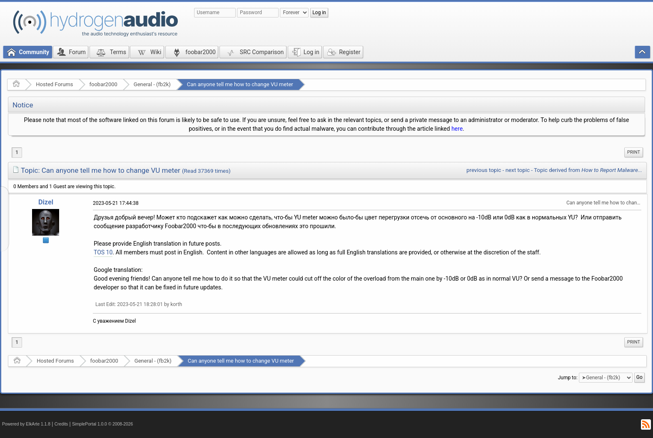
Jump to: (568, 378)
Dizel (45, 202)
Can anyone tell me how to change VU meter (240, 84)
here (457, 128)
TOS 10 (103, 252)
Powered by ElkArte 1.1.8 (26, 424)
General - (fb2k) (152, 84)
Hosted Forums (54, 84)
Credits (61, 424)
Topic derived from (588, 170)
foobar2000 (103, 84)
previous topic (483, 170)
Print (633, 152)
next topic (518, 170)
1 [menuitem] (16, 152)
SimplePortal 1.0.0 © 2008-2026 (102, 424)
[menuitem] (633, 152)
